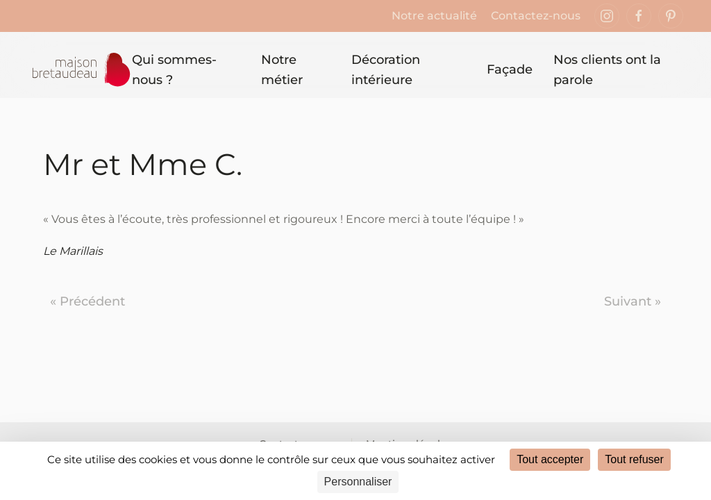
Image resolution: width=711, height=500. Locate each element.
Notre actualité (434, 15)
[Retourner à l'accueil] (80, 70)
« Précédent (87, 301)
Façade (510, 69)
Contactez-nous (535, 15)
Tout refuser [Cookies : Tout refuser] (634, 459)
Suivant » (632, 301)
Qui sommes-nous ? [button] (174, 70)
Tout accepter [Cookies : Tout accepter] (550, 459)
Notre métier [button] (282, 70)
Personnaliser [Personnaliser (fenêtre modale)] (358, 482)
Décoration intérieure (385, 70)
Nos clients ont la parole (607, 70)
